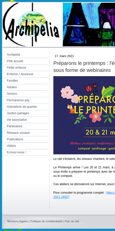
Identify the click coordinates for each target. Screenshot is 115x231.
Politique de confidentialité (46, 221)
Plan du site (72, 221)
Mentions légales (17, 221)
